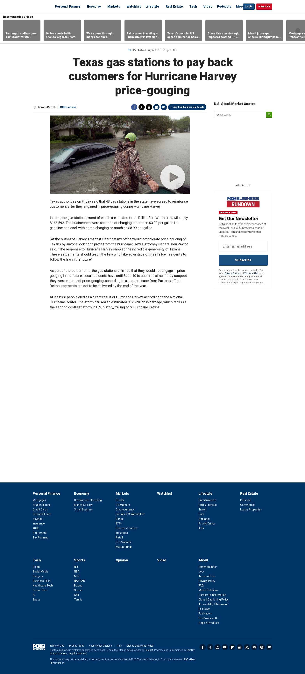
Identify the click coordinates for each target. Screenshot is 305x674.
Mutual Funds (124, 546)
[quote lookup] (240, 115)
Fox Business (42, 6)
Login (248, 6)
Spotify (262, 647)
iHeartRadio (269, 647)
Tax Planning (40, 537)
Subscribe (243, 260)
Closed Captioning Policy (214, 599)
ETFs (119, 523)
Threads (149, 107)
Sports (79, 560)
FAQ (201, 585)
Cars (201, 514)
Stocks (120, 500)
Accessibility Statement (213, 604)
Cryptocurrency (125, 509)
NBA (77, 571)
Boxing (78, 585)
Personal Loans (42, 514)
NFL (76, 566)
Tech (193, 6)
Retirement (40, 532)
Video (207, 6)
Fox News (204, 608)
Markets (113, 6)
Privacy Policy (232, 273)
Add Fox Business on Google (189, 107)
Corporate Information (212, 594)
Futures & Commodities (130, 514)
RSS (247, 647)
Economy (94, 6)
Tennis (78, 599)
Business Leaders (126, 528)
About (203, 560)
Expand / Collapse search (239, 7)
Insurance (39, 523)
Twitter (141, 107)
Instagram (217, 647)
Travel (202, 509)
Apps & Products (209, 622)
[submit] (269, 115)
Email (164, 107)
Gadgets (38, 576)
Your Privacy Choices (100, 645)
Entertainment (207, 500)
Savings (37, 518)
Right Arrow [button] (297, 30)
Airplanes (204, 518)
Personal (245, 500)
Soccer (78, 590)
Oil (130, 50)
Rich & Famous (208, 504)
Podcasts (224, 6)
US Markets (123, 504)
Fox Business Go (208, 618)
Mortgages (39, 500)
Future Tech (40, 590)
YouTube (225, 647)
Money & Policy (83, 504)
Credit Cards (40, 509)
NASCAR (79, 580)
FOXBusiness (67, 107)
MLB (77, 576)
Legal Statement (78, 653)
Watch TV (264, 6)
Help (119, 645)
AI (34, 594)
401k (36, 528)
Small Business (83, 509)
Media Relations (208, 590)
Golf (76, 594)
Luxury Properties (251, 509)
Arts (201, 528)
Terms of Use (251, 273)
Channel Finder (208, 566)
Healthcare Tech (43, 585)
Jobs (202, 571)
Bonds (120, 518)
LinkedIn (240, 647)
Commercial (247, 504)
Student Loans (42, 504)
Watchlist (134, 6)
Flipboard (232, 647)
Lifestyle (152, 6)
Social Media (40, 571)
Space (36, 599)
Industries (122, 532)
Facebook (134, 107)
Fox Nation (205, 613)
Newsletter (254, 647)
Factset (149, 650)
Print (156, 107)
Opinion (122, 560)
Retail (119, 537)
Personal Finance (68, 6)
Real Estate (174, 6)
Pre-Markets (123, 542)
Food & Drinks (207, 523)
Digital (36, 566)
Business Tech (41, 580)
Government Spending (88, 500)
